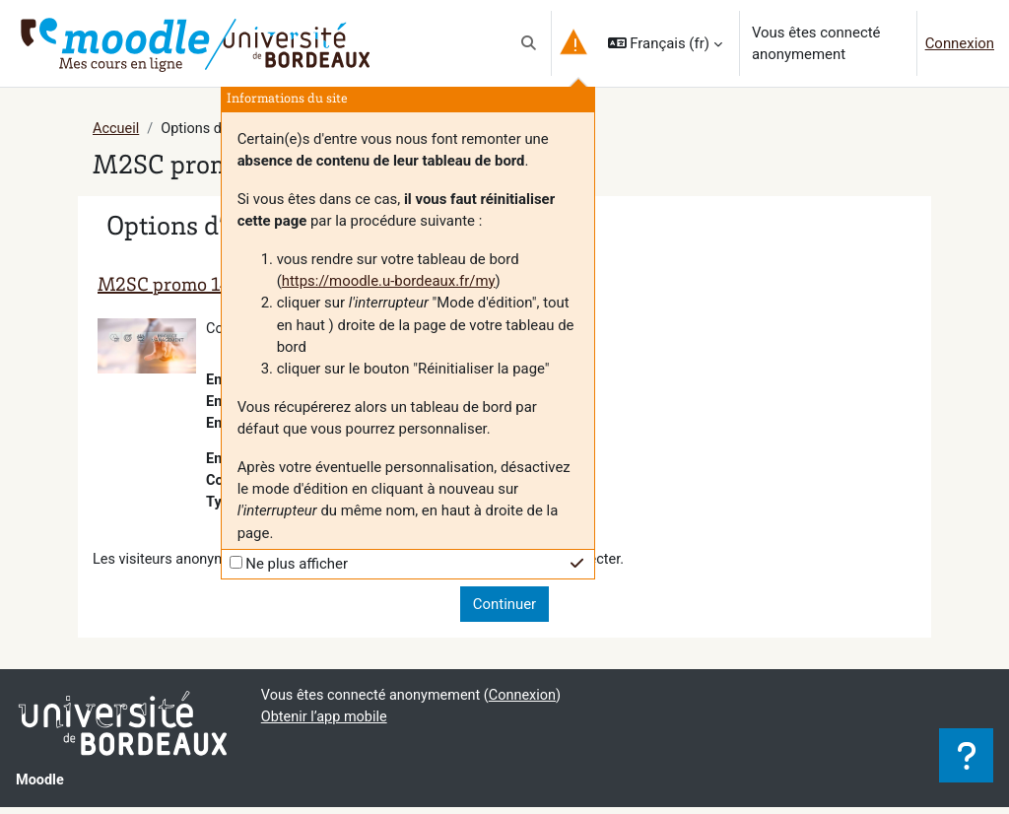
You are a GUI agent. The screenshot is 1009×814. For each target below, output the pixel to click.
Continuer (504, 610)
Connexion (959, 43)
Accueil (117, 129)
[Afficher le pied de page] (966, 755)
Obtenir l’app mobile (326, 724)
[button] (528, 43)
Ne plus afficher (296, 564)
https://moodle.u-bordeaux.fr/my (389, 281)
